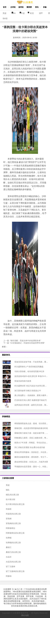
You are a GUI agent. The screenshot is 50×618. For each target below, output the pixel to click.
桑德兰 (7, 547)
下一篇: (24, 343)
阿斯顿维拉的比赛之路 (14, 533)
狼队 (6, 490)
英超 (4, 13)
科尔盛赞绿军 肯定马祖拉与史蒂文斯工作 (30, 386)
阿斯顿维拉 (9, 528)
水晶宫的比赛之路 (12, 562)
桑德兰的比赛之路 (12, 552)
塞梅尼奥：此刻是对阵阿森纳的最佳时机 (29, 428)
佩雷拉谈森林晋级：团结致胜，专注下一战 (30, 457)
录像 (45, 7)
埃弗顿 (7, 538)
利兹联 (7, 509)
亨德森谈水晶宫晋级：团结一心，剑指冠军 (30, 466)
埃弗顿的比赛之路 (12, 542)
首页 (4, 7)
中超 (23, 13)
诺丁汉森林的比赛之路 (14, 571)
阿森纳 (7, 576)
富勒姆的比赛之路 (12, 523)
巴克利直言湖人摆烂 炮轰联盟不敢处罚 (29, 400)
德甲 (41, 13)
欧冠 (32, 13)
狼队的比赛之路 (11, 495)
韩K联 (5, 18)
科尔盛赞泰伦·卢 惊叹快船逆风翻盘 (27, 367)
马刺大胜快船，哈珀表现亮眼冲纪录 (27, 371)
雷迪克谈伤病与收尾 (21, 381)
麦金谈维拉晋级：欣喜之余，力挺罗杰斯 (29, 462)
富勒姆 (7, 519)
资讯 (37, 7)
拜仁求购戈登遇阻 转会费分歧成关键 (28, 447)
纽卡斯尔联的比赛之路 (14, 504)
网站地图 (25, 615)
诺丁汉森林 (9, 566)
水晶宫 (7, 557)
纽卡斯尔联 (9, 499)
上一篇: (22, 340)
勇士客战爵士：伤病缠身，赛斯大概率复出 (30, 395)
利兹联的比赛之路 (12, 514)
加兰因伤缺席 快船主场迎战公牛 (26, 391)
